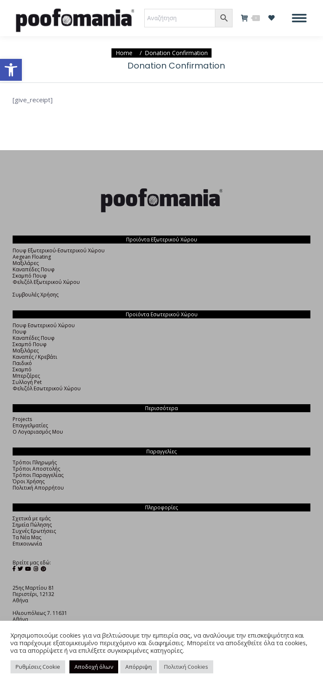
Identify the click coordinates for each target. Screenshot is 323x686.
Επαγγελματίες (30, 425)
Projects (22, 419)
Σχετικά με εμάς (31, 518)
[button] (11, 70)
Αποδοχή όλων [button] (93, 666)
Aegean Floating (32, 256)
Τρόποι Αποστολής (36, 468)
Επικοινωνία (27, 543)
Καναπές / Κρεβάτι (35, 356)
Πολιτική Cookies (186, 666)
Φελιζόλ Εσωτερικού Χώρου (47, 388)
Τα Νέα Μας (27, 537)
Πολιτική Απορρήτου (38, 487)
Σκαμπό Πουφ (30, 275)
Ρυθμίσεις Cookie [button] (38, 666)
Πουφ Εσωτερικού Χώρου (44, 325)
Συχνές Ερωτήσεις (34, 531)
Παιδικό (22, 363)
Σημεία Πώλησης (32, 524)
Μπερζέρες (26, 375)
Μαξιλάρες (26, 263)
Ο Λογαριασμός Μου (38, 431)
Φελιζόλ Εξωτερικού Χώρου (46, 282)
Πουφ (19, 331)
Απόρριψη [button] (138, 666)
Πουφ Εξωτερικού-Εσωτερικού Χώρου (59, 250)
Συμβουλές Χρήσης (35, 294)
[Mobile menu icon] (299, 18)
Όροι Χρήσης (29, 481)
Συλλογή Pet (27, 382)
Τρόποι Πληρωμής (35, 462)
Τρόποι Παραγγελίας (38, 475)
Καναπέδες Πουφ (34, 269)
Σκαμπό (22, 369)
